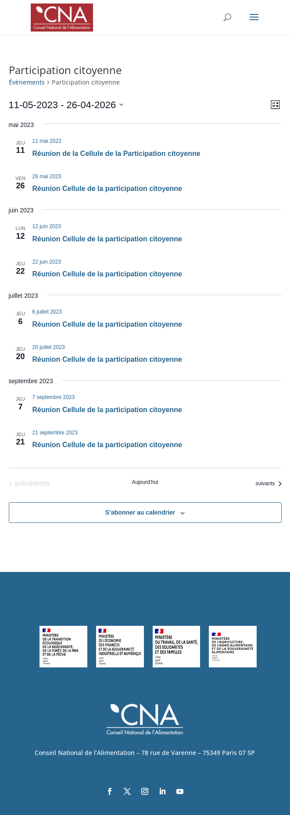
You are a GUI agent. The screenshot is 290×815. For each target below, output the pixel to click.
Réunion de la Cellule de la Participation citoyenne (116, 153)
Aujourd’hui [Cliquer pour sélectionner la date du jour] (145, 482)
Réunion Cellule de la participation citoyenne (107, 188)
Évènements (27, 82)
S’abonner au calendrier (140, 512)
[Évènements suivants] (268, 483)
